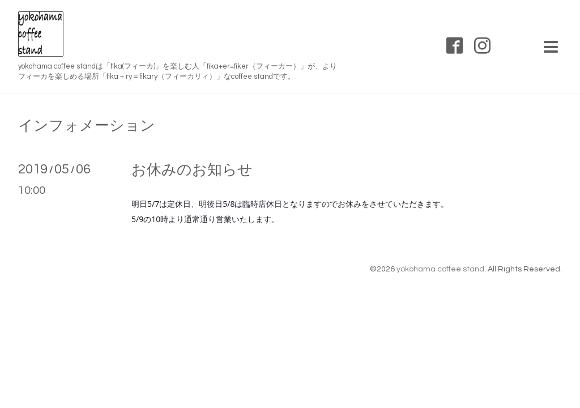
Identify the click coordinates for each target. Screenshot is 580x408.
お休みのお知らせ (192, 170)
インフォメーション (86, 125)
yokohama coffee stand (440, 269)
